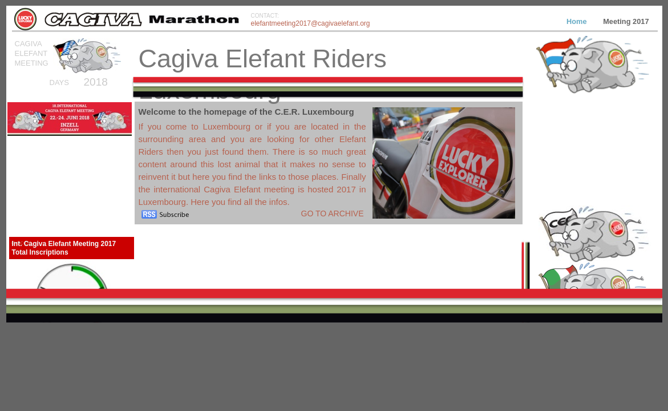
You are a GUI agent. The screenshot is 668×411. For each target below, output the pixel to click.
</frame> (592, 167)
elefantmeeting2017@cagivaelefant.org (310, 23)
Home (577, 21)
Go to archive (332, 213)
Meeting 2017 (626, 21)
